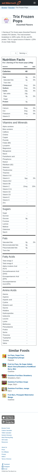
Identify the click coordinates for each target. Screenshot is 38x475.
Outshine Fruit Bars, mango (18, 388)
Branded (11, 7)
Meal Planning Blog (7, 437)
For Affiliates (5, 452)
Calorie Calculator (7, 430)
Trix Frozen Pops (23, 18)
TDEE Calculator (6, 433)
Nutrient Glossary (7, 435)
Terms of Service (6, 459)
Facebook (6, 464)
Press (3, 449)
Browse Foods (6, 428)
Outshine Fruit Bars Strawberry (20, 375)
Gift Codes (5, 440)
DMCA (3, 456)
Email (4, 469)
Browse (4, 7)
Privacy (4, 454)
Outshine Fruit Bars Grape (18, 382)
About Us (4, 447)
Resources (5, 442)
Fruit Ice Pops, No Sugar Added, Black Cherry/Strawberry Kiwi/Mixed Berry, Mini (22, 366)
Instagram (6, 467)
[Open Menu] (34, 3)
